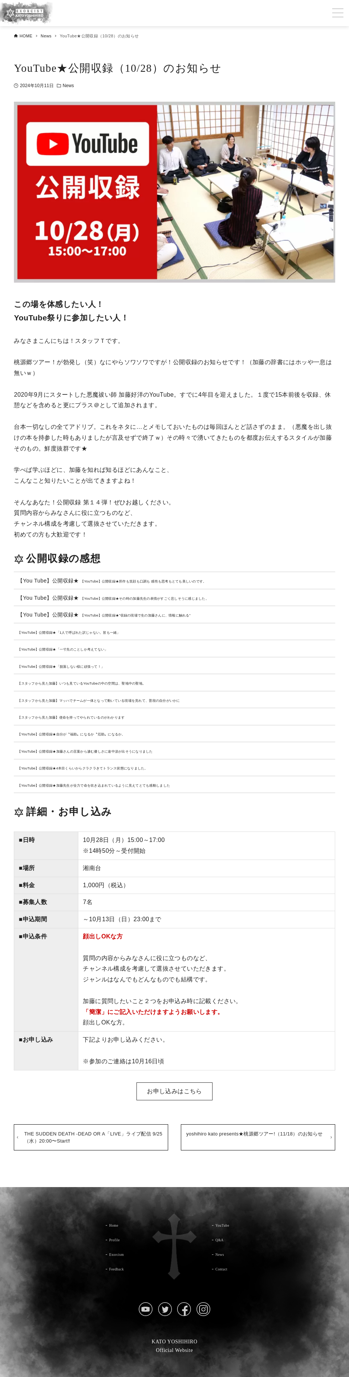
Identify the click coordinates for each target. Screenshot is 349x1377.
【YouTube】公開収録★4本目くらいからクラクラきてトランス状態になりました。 (119, 768)
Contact (225, 1269)
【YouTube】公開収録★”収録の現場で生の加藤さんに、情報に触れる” (166, 615)
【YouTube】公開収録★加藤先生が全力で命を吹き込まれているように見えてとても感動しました (136, 785)
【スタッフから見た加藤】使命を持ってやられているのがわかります (101, 717)
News (68, 85)
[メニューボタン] (338, 13)
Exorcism (120, 1254)
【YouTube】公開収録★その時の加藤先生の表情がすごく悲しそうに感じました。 (180, 598)
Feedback (120, 1269)
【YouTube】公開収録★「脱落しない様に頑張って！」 (85, 666)
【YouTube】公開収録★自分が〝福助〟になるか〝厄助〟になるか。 (101, 734)
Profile (117, 1239)
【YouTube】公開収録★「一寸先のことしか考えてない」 (88, 649)
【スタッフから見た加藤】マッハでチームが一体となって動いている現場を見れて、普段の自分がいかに (144, 700)
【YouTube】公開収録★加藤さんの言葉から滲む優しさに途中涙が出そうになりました (122, 751)
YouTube (225, 1225)
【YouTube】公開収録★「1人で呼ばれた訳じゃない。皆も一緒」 (97, 632)
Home (116, 1225)
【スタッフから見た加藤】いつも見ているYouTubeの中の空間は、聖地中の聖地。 (117, 683)
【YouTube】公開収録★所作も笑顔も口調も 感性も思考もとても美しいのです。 (178, 581)
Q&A (222, 1239)
